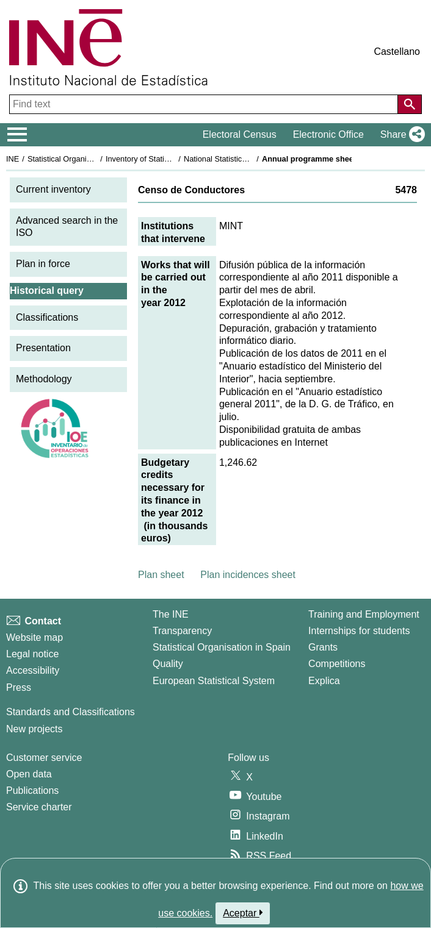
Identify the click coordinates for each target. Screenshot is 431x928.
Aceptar (243, 912)
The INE (171, 614)
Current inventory (53, 189)
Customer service (44, 757)
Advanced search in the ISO (67, 226)
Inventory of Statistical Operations (164, 158)
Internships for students (359, 631)
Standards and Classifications (70, 712)
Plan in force (43, 264)
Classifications (47, 317)
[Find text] (204, 104)
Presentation (43, 348)
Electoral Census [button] (240, 134)
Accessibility (32, 670)
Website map (34, 637)
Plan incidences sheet (247, 574)
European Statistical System (214, 681)
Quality (168, 664)
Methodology (44, 379)
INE (12, 158)
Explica (324, 681)
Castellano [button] (397, 51)
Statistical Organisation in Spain (82, 158)
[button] (400, 135)
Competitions (336, 664)
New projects (34, 729)
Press (18, 687)
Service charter (39, 807)
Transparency (182, 631)
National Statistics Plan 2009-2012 (243, 158)
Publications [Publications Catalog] (32, 790)
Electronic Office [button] (328, 134)
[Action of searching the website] (409, 104)
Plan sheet (161, 574)
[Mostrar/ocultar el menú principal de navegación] (17, 135)
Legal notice (32, 654)
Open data (29, 774)
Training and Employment (363, 614)
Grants (323, 647)
